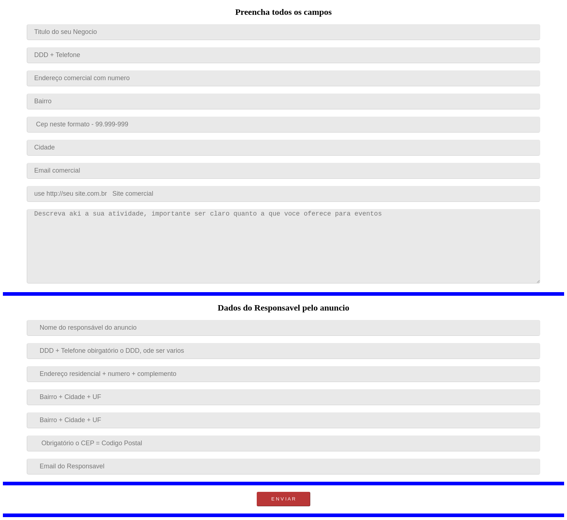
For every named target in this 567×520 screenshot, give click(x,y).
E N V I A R (283, 499)
